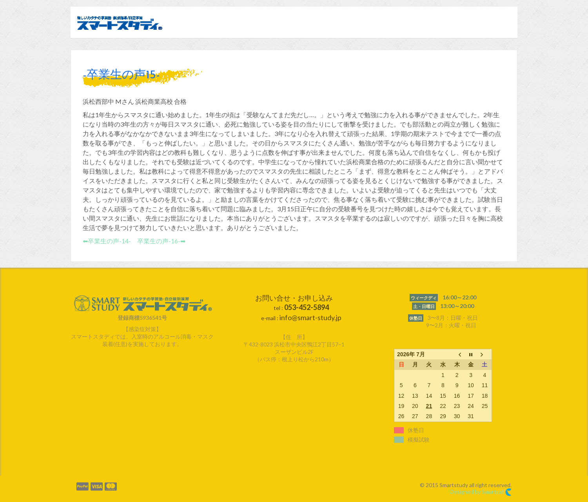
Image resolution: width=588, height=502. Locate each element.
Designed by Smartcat (481, 492)
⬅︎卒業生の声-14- (107, 241)
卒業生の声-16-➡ (161, 241)
